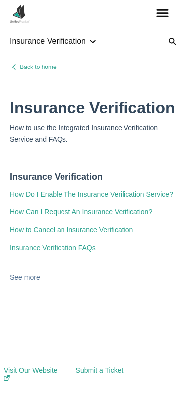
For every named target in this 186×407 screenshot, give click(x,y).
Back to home (38, 67)
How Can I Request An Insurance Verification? (81, 212)
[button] (162, 14)
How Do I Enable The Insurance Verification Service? (91, 194)
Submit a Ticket (100, 370)
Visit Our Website (31, 373)
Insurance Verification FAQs (53, 248)
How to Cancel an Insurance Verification (71, 230)
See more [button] (25, 277)
